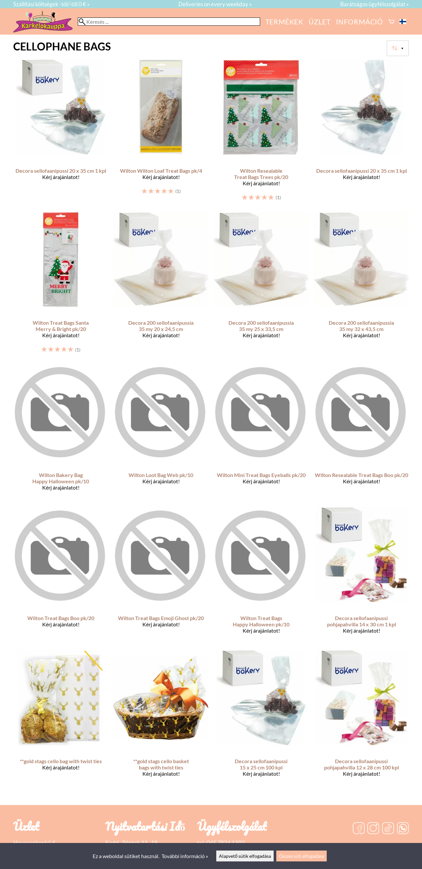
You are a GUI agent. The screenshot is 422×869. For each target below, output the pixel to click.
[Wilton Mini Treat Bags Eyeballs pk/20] (261, 433)
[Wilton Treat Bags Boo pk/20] (60, 576)
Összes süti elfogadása (301, 856)
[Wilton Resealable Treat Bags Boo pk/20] (361, 433)
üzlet (320, 21)
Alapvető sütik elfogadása (245, 856)
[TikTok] (388, 828)
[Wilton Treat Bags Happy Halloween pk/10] (261, 576)
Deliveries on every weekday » (215, 4)
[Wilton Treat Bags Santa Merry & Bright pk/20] (60, 285)
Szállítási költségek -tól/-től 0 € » (51, 4)
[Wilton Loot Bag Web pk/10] (160, 433)
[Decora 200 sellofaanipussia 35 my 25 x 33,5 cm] (261, 285)
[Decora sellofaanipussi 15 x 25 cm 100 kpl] (261, 719)
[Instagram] (373, 828)
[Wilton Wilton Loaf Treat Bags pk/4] (160, 133)
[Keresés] (169, 21)
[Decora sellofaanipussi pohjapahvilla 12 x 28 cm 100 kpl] (361, 719)
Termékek (284, 21)
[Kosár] (391, 21)
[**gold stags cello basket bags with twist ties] (160, 719)
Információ (359, 21)
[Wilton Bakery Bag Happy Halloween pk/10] (60, 433)
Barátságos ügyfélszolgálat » (374, 4)
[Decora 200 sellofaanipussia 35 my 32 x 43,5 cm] (361, 285)
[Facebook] (359, 828)
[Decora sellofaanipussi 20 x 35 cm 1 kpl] (60, 133)
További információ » (185, 856)
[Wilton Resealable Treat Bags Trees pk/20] (261, 133)
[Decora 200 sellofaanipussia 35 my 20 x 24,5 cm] (160, 285)
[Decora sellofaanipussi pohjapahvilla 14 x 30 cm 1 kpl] (361, 576)
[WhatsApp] (403, 828)
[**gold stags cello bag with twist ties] (60, 719)
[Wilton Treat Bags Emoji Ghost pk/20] (160, 576)
